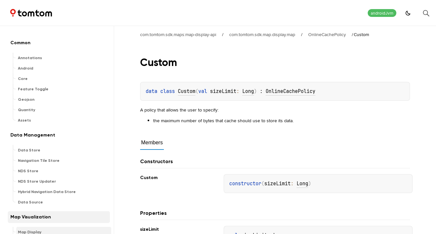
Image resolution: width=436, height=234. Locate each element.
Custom (186, 91)
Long (248, 91)
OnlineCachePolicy (327, 34)
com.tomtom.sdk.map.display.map (262, 34)
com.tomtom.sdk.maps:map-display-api (178, 34)
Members (152, 142)
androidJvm (382, 13)
